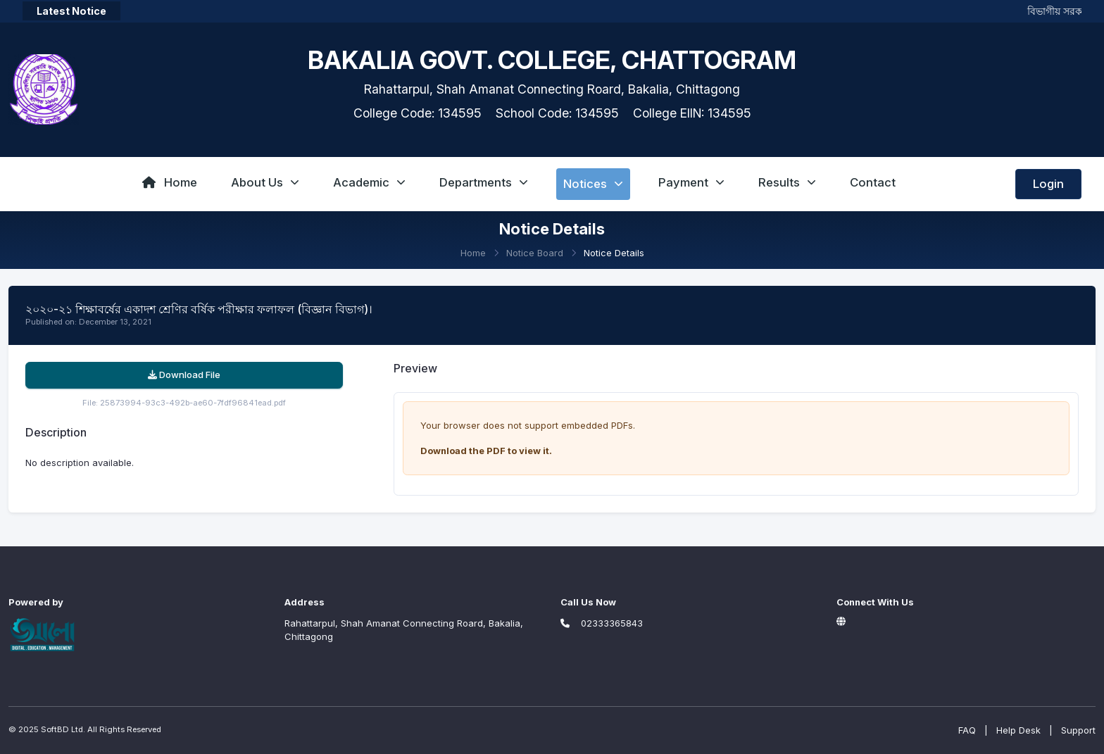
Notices (593, 184)
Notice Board (534, 252)
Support (1078, 730)
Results (787, 182)
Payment (691, 182)
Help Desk (1018, 730)
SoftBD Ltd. (63, 729)
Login (1048, 184)
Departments (483, 182)
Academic (369, 182)
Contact (873, 182)
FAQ (967, 730)
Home (169, 182)
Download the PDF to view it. (486, 450)
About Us (265, 182)
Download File (184, 374)
